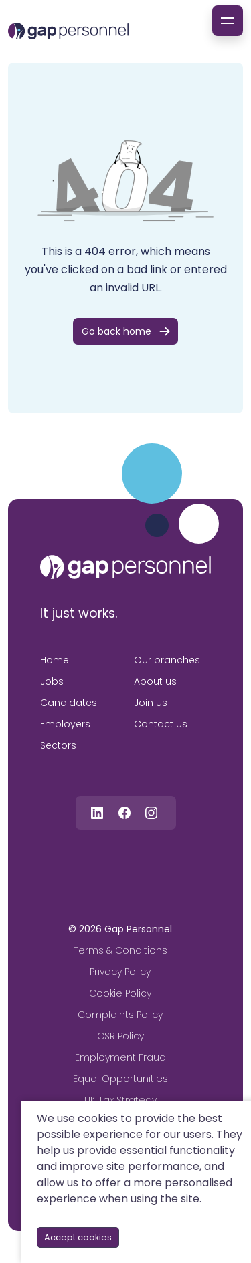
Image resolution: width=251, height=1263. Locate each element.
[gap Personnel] (68, 31)
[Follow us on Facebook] (124, 812)
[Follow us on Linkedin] (97, 812)
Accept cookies (78, 1237)
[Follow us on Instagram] (151, 812)
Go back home (116, 331)
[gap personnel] (125, 567)
